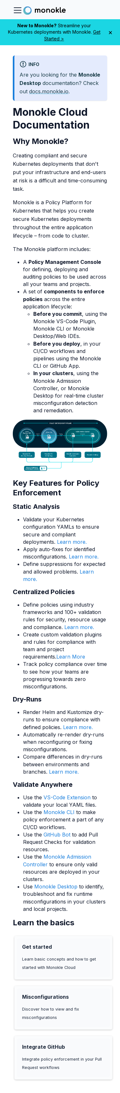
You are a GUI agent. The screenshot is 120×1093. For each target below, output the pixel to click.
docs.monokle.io (48, 91)
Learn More (70, 656)
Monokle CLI (59, 812)
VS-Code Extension (67, 797)
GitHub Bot (57, 834)
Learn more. (72, 542)
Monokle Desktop (55, 886)
